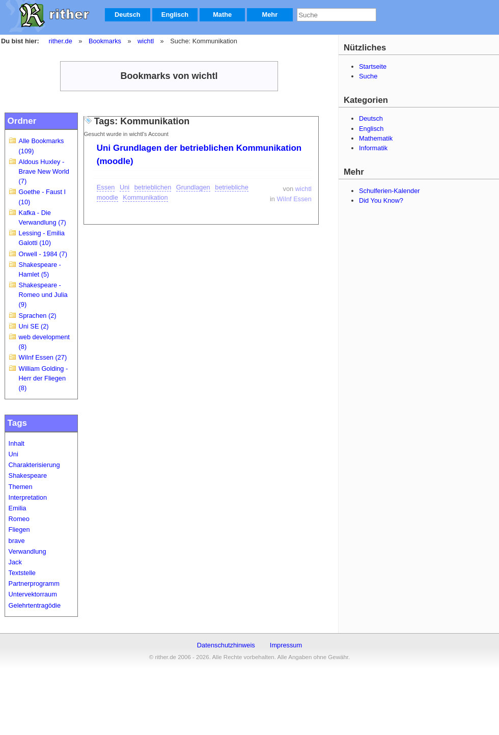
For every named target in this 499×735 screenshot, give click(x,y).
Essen (106, 187)
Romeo (19, 519)
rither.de (60, 41)
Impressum (286, 645)
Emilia (17, 508)
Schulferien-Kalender (389, 191)
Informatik (373, 148)
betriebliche (231, 187)
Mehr (270, 14)
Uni (13, 454)
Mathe (222, 14)
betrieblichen (153, 187)
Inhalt (16, 443)
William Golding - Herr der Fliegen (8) (43, 378)
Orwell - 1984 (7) (43, 254)
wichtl (145, 41)
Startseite (372, 66)
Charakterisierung (34, 465)
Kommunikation (145, 197)
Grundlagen (193, 187)
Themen (21, 487)
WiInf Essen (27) (43, 357)
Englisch (174, 14)
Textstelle (22, 573)
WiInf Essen (294, 199)
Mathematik (376, 138)
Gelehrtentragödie (35, 605)
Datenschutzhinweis (226, 645)
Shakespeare (28, 475)
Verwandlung (27, 551)
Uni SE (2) (34, 326)
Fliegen (19, 529)
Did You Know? (381, 200)
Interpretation (28, 497)
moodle (107, 197)
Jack (15, 562)
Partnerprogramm (34, 583)
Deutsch (128, 14)
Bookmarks (105, 41)
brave (17, 541)
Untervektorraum (33, 594)
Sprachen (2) (38, 315)
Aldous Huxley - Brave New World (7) (44, 171)
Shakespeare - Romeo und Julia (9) (43, 294)
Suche (368, 76)
